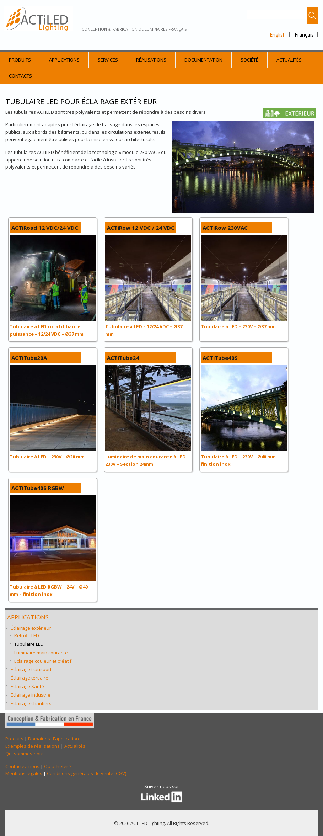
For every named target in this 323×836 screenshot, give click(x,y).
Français (304, 34)
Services (108, 60)
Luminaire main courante (41, 652)
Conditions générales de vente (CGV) (86, 773)
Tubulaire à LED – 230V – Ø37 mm (238, 326)
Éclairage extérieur (31, 628)
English (278, 34)
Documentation (203, 60)
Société (249, 60)
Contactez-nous (22, 766)
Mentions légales (23, 773)
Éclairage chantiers (31, 703)
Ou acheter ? (57, 766)
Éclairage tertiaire (29, 678)
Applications (64, 60)
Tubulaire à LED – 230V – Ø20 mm (47, 456)
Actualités (289, 60)
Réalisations (151, 60)
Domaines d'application (53, 738)
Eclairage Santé (27, 686)
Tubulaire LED (29, 644)
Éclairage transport (31, 669)
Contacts (20, 76)
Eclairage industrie (30, 695)
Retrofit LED (26, 635)
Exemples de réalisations (32, 746)
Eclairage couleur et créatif (42, 661)
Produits (20, 60)
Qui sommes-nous (25, 753)
